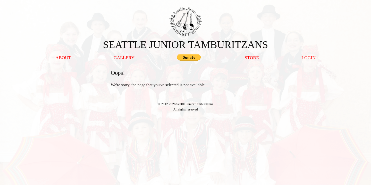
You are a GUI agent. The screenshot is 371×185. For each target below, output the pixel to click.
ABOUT (63, 57)
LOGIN (308, 57)
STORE (252, 57)
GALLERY (124, 57)
